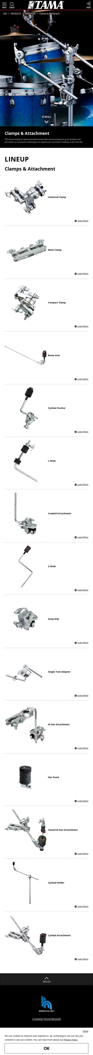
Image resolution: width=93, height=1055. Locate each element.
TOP (5, 13)
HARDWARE (30, 13)
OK (46, 1048)
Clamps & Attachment (49, 13)
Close (85, 1031)
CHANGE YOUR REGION (46, 1019)
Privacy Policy (70, 1039)
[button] (4, 5)
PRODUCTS (16, 13)
